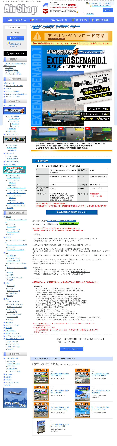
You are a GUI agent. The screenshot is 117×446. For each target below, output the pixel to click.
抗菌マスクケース (13, 175)
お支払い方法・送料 (95, 3)
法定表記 (107, 3)
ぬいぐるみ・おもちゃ (15, 304)
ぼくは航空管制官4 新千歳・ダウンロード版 (100, 374)
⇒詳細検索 (90, 14)
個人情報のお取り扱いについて (101, 6)
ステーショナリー (13, 229)
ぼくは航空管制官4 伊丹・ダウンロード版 (60, 374)
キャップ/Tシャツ (13, 232)
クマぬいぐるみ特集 (13, 91)
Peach (9, 328)
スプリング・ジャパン (13, 336)
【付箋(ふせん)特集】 (11, 70)
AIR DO (9, 322)
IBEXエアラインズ (12, 333)
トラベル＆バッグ (13, 258)
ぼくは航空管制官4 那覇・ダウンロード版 (60, 391)
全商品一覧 (6, 385)
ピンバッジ (11, 227)
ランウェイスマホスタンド (16, 205)
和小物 (10, 272)
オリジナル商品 (10, 164)
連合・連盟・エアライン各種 (15, 339)
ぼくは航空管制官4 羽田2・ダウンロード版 (100, 408)
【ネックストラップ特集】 (13, 74)
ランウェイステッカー (14, 195)
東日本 (12, 183)
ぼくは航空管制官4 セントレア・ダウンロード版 (60, 408)
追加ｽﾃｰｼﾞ (15, 126)
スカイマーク (10, 330)
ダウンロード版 (14, 121)
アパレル (11, 361)
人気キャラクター (13, 346)
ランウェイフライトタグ (15, 203)
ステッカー (11, 224)
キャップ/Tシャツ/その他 (15, 250)
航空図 (8, 377)
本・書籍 (9, 374)
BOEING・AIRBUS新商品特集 (16, 94)
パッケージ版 (14, 119)
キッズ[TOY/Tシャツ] (14, 277)
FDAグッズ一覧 (13, 302)
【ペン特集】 (9, 68)
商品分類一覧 (36, 26)
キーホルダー (12, 293)
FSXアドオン (10, 153)
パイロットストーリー (13, 134)
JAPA (8, 88)
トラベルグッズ (12, 317)
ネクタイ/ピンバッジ (14, 307)
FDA (7, 299)
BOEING (8, 217)
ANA (7, 283)
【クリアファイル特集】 (12, 72)
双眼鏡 (8, 380)
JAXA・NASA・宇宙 (12, 358)
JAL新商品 (11, 255)
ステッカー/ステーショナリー (17, 245)
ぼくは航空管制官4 (13, 116)
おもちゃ (11, 286)
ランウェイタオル (13, 178)
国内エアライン (12, 341)
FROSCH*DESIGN (12, 162)
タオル (10, 275)
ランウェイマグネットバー (16, 193)
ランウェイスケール (13, 180)
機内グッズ (11, 309)
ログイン (14, 38)
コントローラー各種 (13, 97)
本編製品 (15, 124)
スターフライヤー (12, 325)
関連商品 (12, 129)
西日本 (12, 185)
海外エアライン (13, 344)
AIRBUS (8, 237)
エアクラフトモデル (14, 314)
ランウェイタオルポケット (16, 188)
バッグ (10, 288)
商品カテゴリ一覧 (8, 83)
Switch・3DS (12, 131)
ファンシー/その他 (13, 371)
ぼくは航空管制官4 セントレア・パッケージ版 (60, 425)
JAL (7, 253)
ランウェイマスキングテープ (17, 190)
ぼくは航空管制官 (11, 105)
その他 (10, 208)
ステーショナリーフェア (14, 86)
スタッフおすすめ (12, 382)
